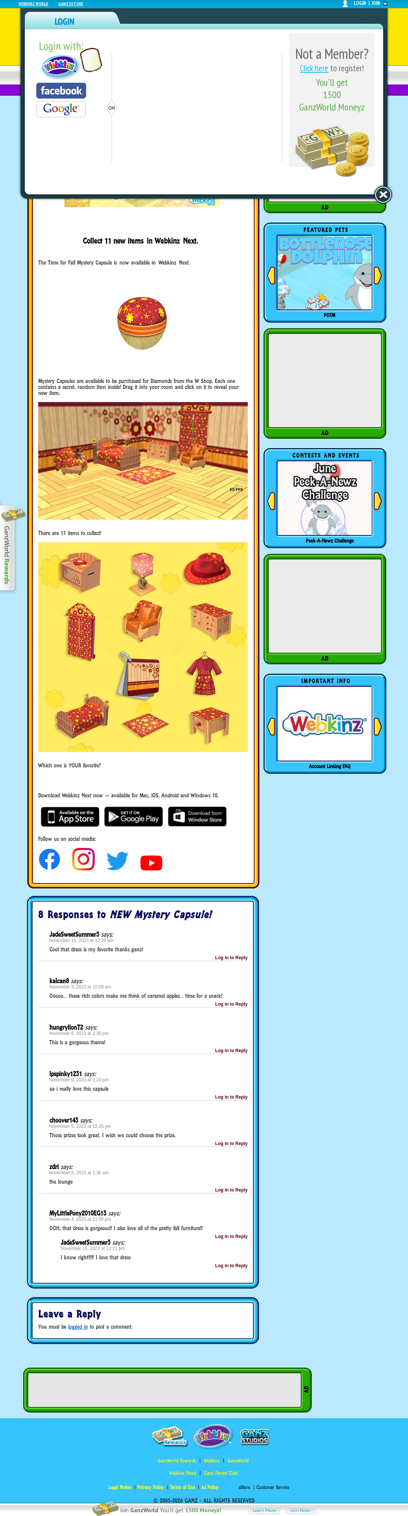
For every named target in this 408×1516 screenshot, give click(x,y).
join (376, 3)
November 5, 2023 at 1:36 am (79, 1172)
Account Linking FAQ (329, 766)
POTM (329, 315)
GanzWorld (238, 1461)
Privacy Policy (150, 1487)
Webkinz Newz (182, 1473)
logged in (78, 1326)
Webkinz (212, 1461)
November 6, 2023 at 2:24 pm (79, 1079)
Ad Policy (209, 1487)
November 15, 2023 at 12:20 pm (81, 940)
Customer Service (272, 1487)
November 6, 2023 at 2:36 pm (79, 1033)
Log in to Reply (231, 957)
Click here (314, 68)
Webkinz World (33, 3)
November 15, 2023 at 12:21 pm (93, 1248)
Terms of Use (182, 1487)
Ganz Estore (70, 3)
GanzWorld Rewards (177, 1461)
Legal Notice (120, 1487)
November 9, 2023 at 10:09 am (80, 987)
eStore (244, 1487)
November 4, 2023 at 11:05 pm (80, 1219)
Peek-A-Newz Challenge (330, 541)
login (360, 3)
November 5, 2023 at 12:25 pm (80, 1126)
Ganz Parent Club (220, 1473)
